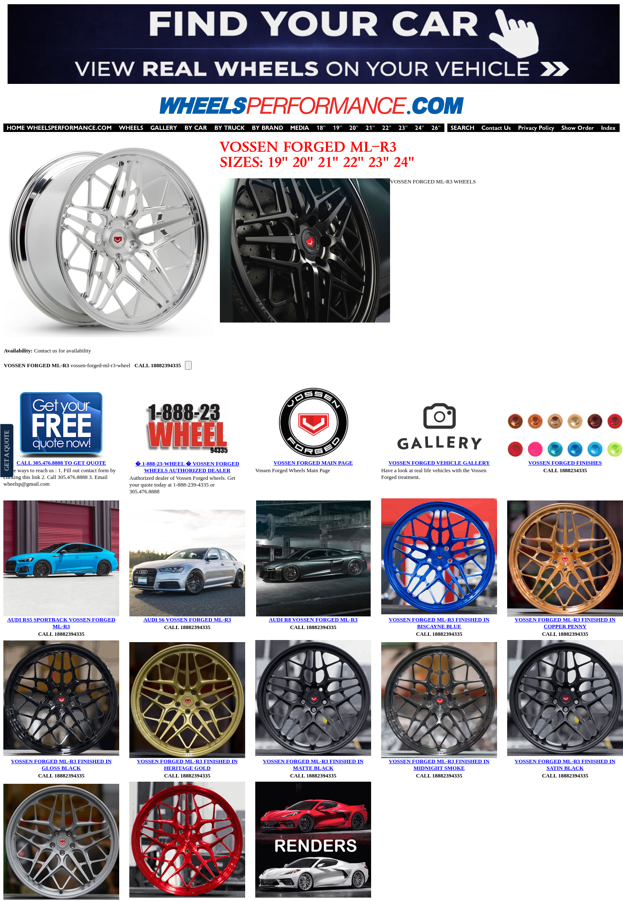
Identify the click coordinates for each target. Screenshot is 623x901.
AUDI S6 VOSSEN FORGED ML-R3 (187, 619)
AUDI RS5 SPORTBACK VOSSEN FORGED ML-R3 (61, 622)
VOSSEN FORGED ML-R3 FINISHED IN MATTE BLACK (313, 764)
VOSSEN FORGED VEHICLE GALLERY (439, 463)
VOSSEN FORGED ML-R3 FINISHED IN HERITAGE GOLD (187, 764)
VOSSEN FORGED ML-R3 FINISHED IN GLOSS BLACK (61, 764)
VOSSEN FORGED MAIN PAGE (313, 463)
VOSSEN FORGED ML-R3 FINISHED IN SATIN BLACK (565, 764)
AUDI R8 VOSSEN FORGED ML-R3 (313, 619)
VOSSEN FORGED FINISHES (565, 463)
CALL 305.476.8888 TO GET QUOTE (61, 463)
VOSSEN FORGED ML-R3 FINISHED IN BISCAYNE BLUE (439, 622)
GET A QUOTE (6, 450)
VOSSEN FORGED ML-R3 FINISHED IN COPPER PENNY (565, 622)
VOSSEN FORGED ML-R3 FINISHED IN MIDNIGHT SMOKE (439, 764)
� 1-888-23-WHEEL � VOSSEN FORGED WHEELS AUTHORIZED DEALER (187, 466)
